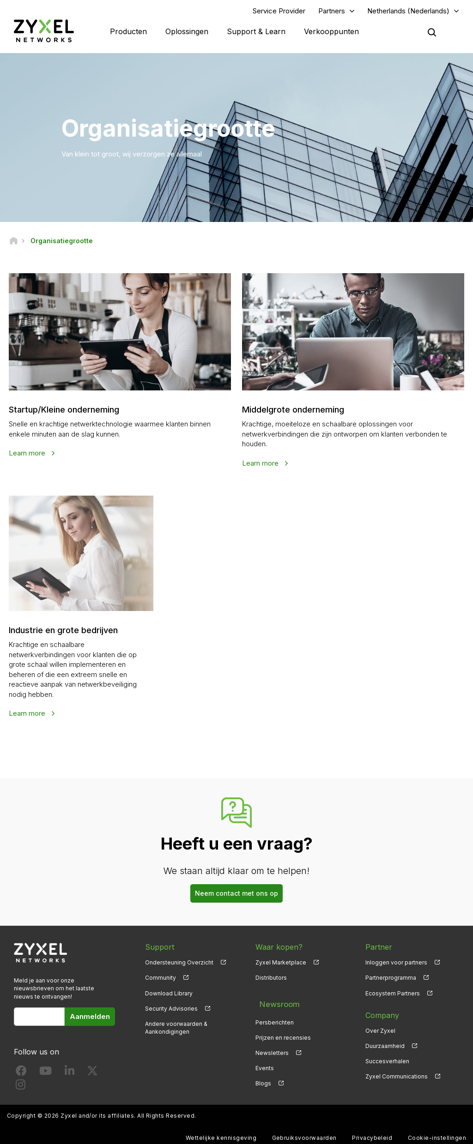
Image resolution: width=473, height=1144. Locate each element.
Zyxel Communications (396, 1078)
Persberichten (274, 1017)
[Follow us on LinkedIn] (69, 1074)
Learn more (29, 454)
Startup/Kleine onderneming (71, 411)
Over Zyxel (380, 1032)
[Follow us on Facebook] (21, 1074)
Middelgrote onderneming (298, 411)
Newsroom (274, 1001)
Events (264, 1063)
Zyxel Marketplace (280, 964)
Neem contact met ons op (236, 895)
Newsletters (272, 1047)
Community (160, 979)
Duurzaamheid (385, 1047)
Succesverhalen (387, 1063)
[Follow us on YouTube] (45, 1074)
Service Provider (279, 12)
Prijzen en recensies (283, 1032)
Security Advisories (171, 1010)
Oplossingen (186, 32)
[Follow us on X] (92, 1074)
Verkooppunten (331, 32)
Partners (331, 12)
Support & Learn (256, 32)
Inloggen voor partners (396, 964)
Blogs (263, 1078)
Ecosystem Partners (392, 995)
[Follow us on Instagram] (20, 1088)
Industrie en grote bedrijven (70, 631)
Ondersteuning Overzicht (179, 964)
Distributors (271, 979)
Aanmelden (90, 1018)
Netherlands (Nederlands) (408, 12)
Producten (128, 32)
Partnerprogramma (390, 979)
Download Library (169, 995)
